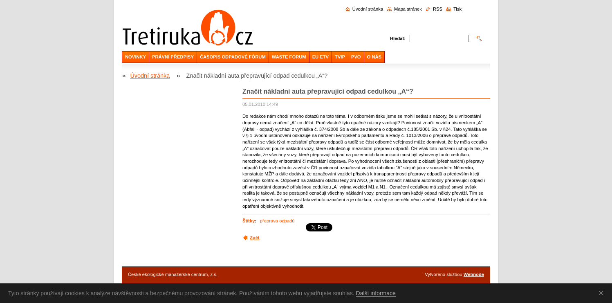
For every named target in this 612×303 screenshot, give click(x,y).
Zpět (255, 237)
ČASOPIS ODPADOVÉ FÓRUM (233, 56)
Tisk (457, 9)
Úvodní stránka (367, 9)
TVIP (340, 56)
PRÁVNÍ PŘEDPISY (173, 56)
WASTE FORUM (289, 56)
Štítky (248, 220)
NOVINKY (135, 56)
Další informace (376, 293)
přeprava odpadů (277, 220)
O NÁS (374, 56)
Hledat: (398, 38)
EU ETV (320, 56)
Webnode (474, 274)
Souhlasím (602, 292)
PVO (356, 56)
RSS (437, 9)
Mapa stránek (408, 9)
